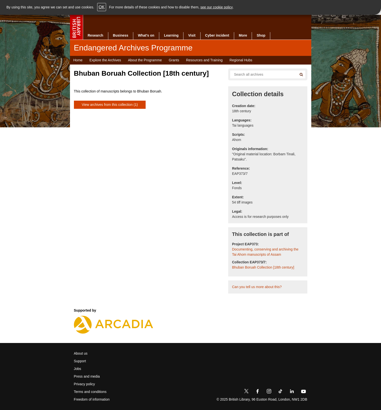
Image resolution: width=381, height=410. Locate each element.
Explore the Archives (105, 60)
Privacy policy (84, 384)
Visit (191, 35)
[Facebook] (257, 392)
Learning (171, 35)
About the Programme (145, 60)
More (243, 35)
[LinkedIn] (291, 392)
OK (102, 7)
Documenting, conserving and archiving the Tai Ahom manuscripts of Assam (265, 251)
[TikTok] (280, 392)
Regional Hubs (240, 60)
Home (78, 60)
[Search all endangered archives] (261, 74)
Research (95, 35)
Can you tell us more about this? (257, 287)
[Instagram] (269, 392)
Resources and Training (204, 60)
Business (120, 35)
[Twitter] (246, 392)
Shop (261, 35)
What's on (146, 35)
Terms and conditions (90, 392)
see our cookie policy (217, 7)
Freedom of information (92, 399)
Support (80, 361)
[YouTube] (303, 392)
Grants (174, 60)
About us (81, 353)
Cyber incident (217, 35)
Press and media (87, 376)
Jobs (77, 369)
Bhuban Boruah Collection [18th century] (263, 267)
